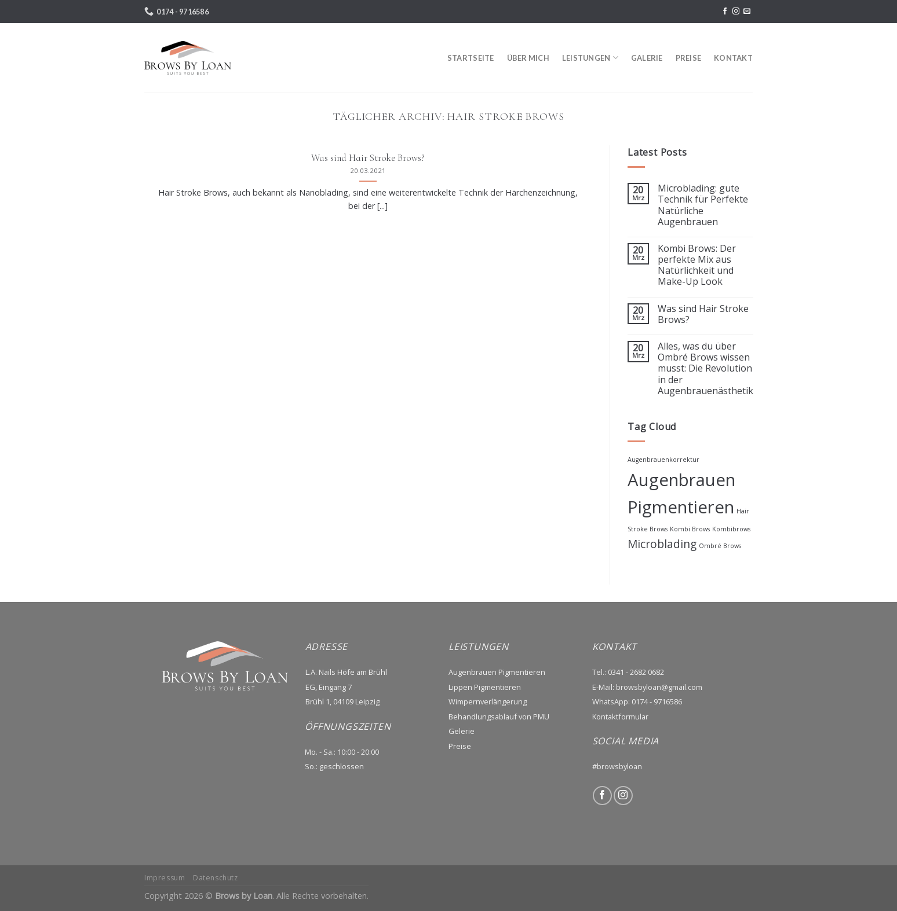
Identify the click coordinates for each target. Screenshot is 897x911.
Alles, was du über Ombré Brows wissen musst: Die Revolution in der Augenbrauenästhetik (705, 368)
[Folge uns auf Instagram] (735, 12)
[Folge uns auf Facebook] (724, 12)
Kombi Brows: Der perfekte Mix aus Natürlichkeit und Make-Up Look (696, 265)
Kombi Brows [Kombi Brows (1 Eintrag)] (690, 529)
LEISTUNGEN (590, 57)
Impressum (164, 878)
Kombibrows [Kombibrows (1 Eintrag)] (731, 529)
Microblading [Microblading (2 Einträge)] (662, 544)
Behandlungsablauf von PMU (498, 716)
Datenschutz (215, 878)
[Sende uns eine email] (746, 12)
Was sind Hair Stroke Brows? (702, 314)
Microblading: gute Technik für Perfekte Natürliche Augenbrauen (702, 205)
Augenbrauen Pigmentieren (496, 672)
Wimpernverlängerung (487, 701)
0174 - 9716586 (657, 701)
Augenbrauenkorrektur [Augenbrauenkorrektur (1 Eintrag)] (663, 459)
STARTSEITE (470, 58)
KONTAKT (733, 58)
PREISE (689, 58)
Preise (459, 746)
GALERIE (647, 58)
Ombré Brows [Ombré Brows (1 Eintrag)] (720, 546)
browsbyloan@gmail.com (659, 687)
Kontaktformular (620, 716)
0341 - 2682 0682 (636, 672)
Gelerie (461, 731)
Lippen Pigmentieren (484, 687)
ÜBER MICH (528, 58)
